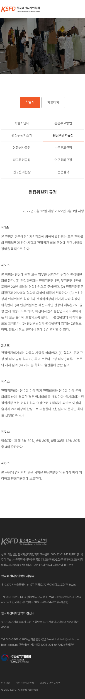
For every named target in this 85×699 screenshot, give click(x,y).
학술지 (30, 102)
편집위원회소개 (22, 135)
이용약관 (5, 683)
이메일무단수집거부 (50, 683)
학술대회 (53, 102)
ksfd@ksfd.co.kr (64, 597)
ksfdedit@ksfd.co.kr (67, 639)
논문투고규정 (63, 148)
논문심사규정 (22, 148)
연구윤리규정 (63, 160)
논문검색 (63, 172)
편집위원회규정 (63, 135)
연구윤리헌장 (22, 172)
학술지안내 (22, 123)
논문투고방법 (63, 123)
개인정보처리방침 (25, 683)
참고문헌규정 (22, 160)
